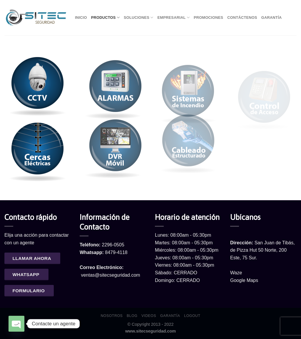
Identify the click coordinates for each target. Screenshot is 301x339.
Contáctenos (242, 17)
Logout (192, 316)
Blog (132, 316)
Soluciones (138, 17)
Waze (236, 272)
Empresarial (174, 17)
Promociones (208, 17)
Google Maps (244, 280)
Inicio (81, 17)
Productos (105, 17)
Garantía (271, 17)
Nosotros (112, 316)
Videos (148, 316)
